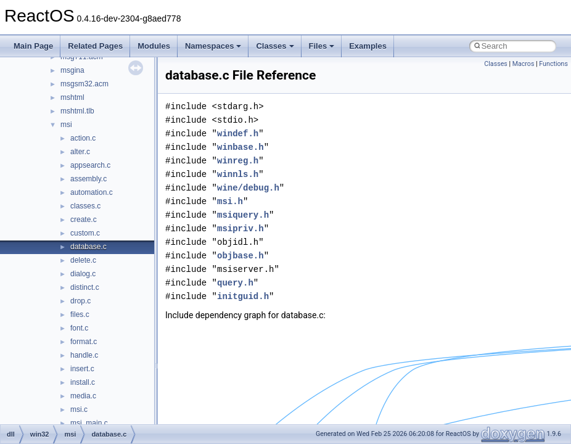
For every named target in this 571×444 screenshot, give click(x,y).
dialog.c (83, 273)
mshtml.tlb (77, 111)
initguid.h (243, 296)
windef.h (237, 133)
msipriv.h (240, 228)
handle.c (84, 355)
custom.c (85, 233)
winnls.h (237, 174)
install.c (82, 382)
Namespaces (213, 46)
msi (66, 124)
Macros (523, 64)
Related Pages (95, 46)
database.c (88, 246)
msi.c (79, 409)
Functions (553, 64)
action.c (83, 138)
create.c (83, 219)
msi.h (230, 201)
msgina (72, 70)
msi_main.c (89, 423)
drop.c (80, 301)
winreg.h (237, 160)
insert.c (82, 368)
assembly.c (88, 179)
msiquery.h (243, 215)
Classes (275, 46)
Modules (154, 46)
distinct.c (84, 287)
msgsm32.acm (84, 84)
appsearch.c (90, 165)
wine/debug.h (248, 188)
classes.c (85, 206)
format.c (83, 341)
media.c (83, 396)
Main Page (33, 46)
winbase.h (240, 147)
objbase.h (240, 255)
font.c (79, 328)
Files (322, 46)
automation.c (91, 192)
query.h (235, 283)
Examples (368, 46)
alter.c (80, 151)
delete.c (83, 260)
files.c (79, 314)
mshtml (72, 97)
